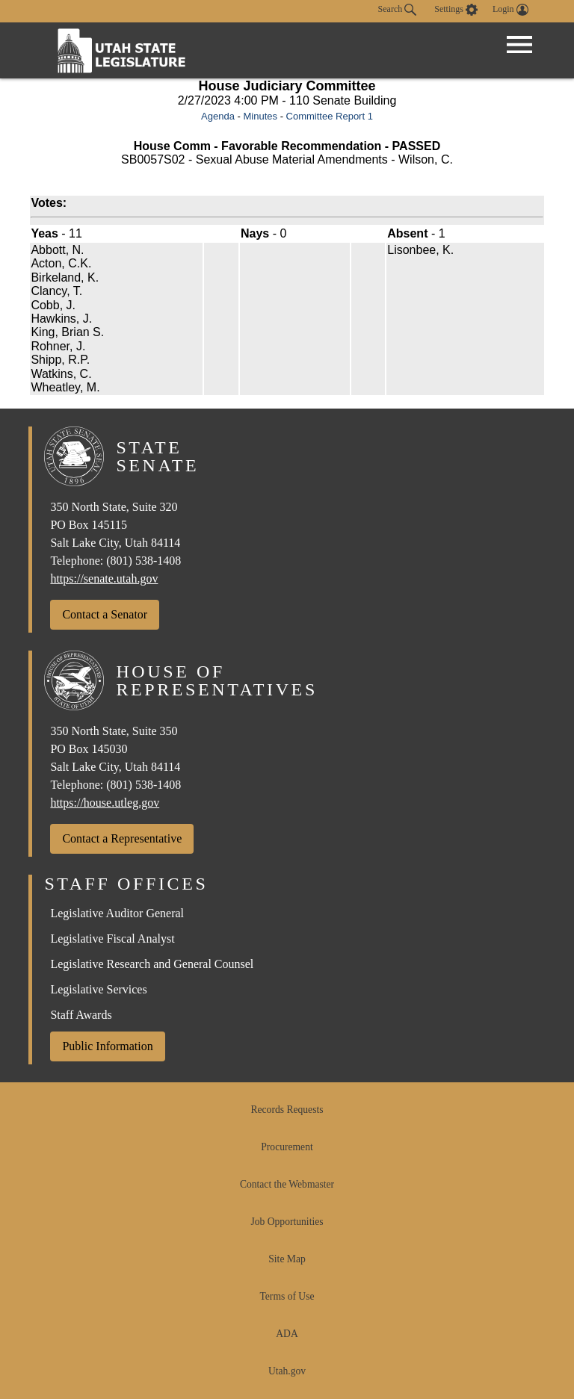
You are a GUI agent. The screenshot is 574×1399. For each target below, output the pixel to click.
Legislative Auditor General (117, 913)
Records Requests (286, 1109)
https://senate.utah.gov (104, 578)
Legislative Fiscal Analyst (112, 938)
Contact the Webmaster (287, 1184)
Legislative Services (98, 989)
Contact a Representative (122, 838)
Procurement (286, 1147)
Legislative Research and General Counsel (151, 964)
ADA (286, 1333)
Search (397, 10)
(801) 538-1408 (143, 560)
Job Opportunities (286, 1221)
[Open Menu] (519, 45)
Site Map (286, 1259)
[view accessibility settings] (456, 10)
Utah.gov (287, 1371)
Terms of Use (286, 1296)
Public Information (107, 1046)
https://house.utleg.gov (104, 802)
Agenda (218, 116)
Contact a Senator (104, 614)
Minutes (260, 116)
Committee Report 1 (329, 116)
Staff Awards (80, 1014)
